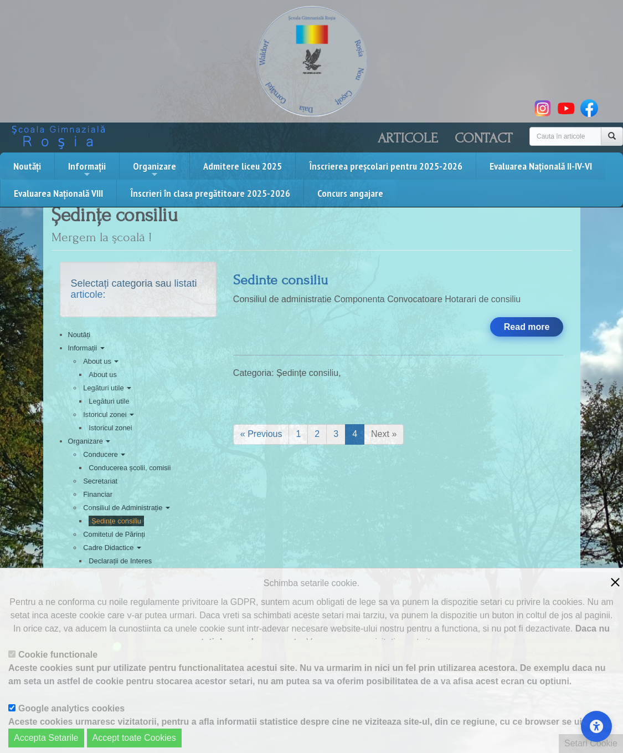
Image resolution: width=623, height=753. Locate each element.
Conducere (104, 454)
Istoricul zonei (108, 414)
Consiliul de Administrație (126, 507)
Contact (484, 138)
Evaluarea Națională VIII (58, 193)
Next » (384, 434)
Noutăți (27, 166)
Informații (87, 169)
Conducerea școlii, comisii (130, 468)
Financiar (97, 494)
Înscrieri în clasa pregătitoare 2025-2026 (210, 193)
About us (101, 361)
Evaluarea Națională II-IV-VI (541, 166)
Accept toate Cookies (134, 737)
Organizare (154, 169)
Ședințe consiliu (116, 521)
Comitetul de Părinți (114, 534)
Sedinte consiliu (280, 280)
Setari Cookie (590, 743)
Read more (527, 327)
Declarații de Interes (120, 561)
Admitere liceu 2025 (242, 166)
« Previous (261, 434)
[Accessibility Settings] (596, 726)
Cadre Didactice (112, 547)
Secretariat (100, 481)
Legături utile (107, 388)
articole (87, 294)
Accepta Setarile (46, 737)
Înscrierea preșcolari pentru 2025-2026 (385, 166)
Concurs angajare (350, 193)
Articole (408, 138)
